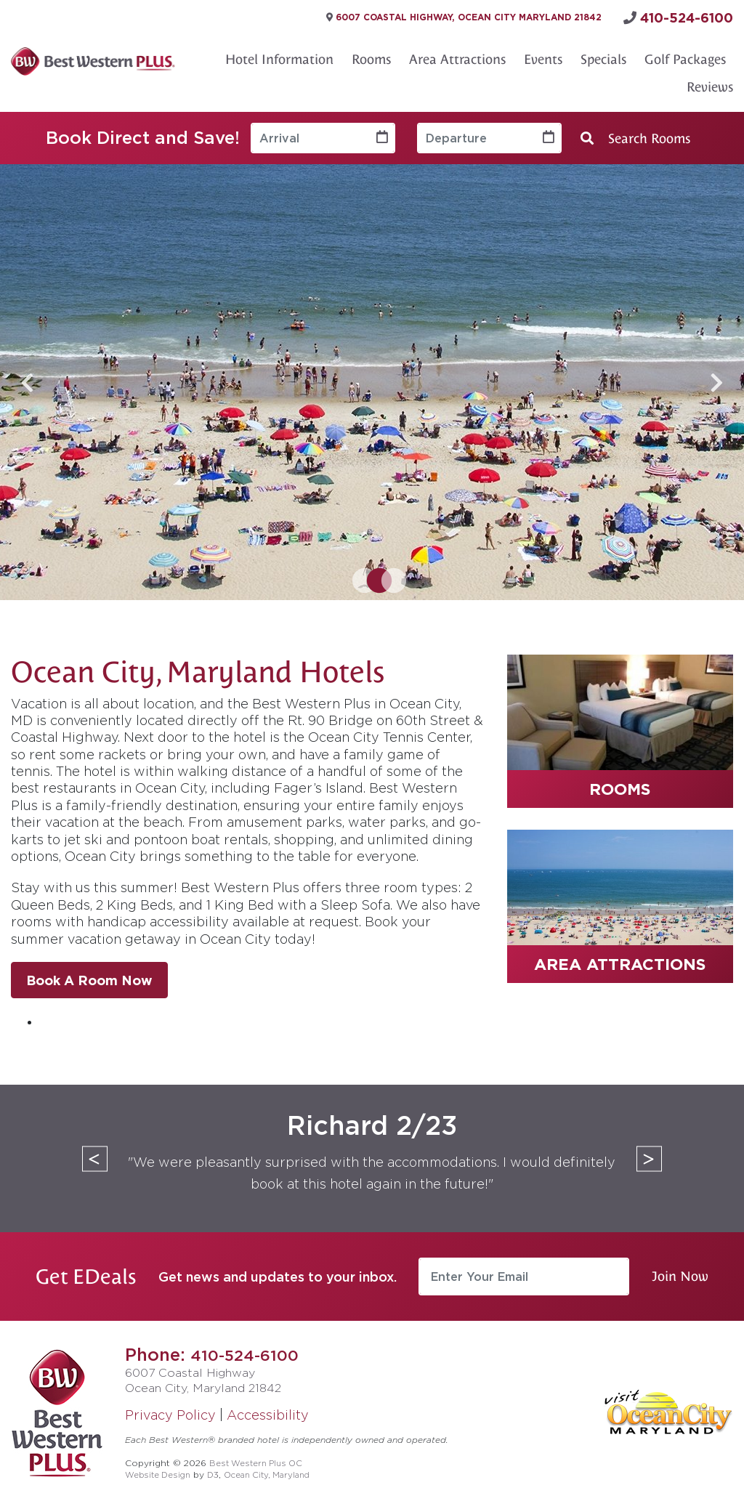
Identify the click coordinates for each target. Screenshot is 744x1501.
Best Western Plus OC (259, 1457)
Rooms (371, 54)
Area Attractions (457, 54)
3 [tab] (386, 577)
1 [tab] (357, 577)
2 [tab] (372, 577)
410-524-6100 (249, 1349)
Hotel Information (279, 54)
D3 (220, 1469)
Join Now (680, 1271)
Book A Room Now (89, 975)
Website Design (161, 1469)
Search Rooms (635, 134)
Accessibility (268, 1410)
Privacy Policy (170, 1410)
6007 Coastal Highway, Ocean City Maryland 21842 (496, 15)
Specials (603, 54)
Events (543, 54)
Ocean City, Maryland (279, 1469)
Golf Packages (685, 54)
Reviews (710, 82)
